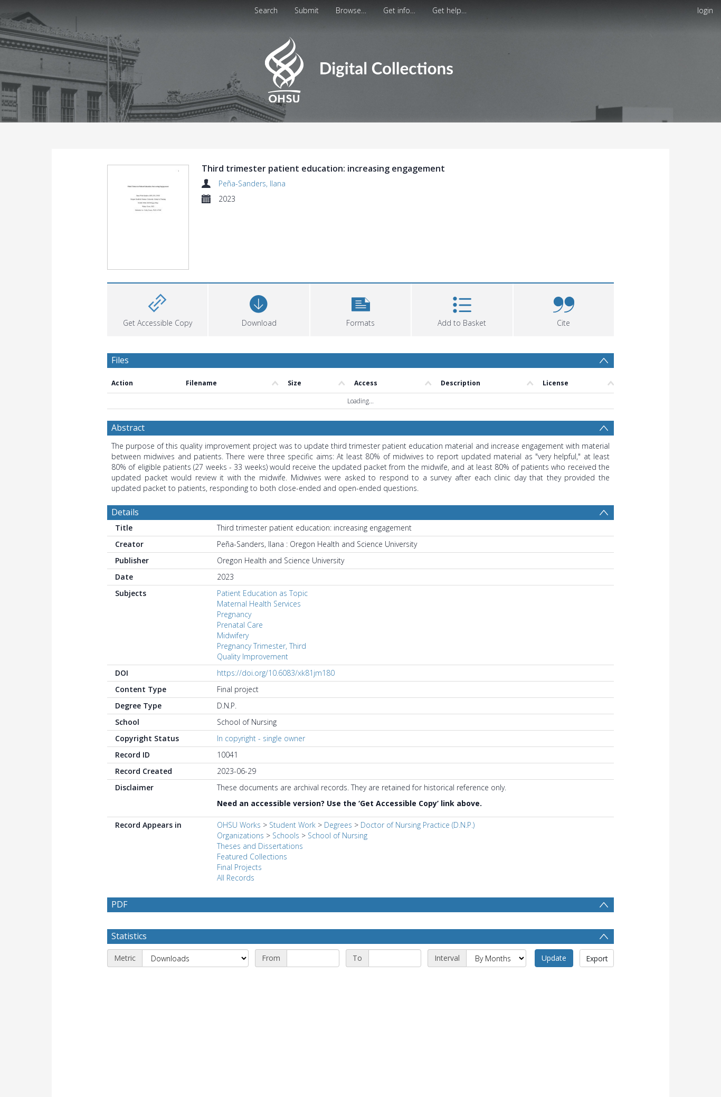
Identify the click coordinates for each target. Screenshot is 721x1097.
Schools (285, 835)
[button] (360, 308)
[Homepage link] (360, 66)
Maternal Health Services (259, 604)
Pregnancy (234, 614)
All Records (235, 878)
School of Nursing (337, 835)
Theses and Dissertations (260, 846)
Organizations (240, 835)
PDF (119, 904)
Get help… (449, 10)
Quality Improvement (252, 656)
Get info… (399, 10)
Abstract (128, 427)
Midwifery (233, 635)
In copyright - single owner (261, 738)
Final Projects (239, 867)
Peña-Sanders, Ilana (252, 183)
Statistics (129, 936)
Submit (307, 10)
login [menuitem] (705, 10)
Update (554, 958)
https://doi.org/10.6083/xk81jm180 (276, 673)
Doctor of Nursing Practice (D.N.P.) (417, 825)
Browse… (351, 10)
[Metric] (195, 958)
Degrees (338, 825)
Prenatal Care (240, 625)
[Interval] (496, 958)
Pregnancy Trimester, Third (261, 646)
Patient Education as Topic (262, 593)
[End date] (394, 958)
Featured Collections (252, 857)
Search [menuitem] (266, 10)
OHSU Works (239, 825)
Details (125, 512)
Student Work (292, 825)
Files (120, 360)
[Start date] (313, 958)
